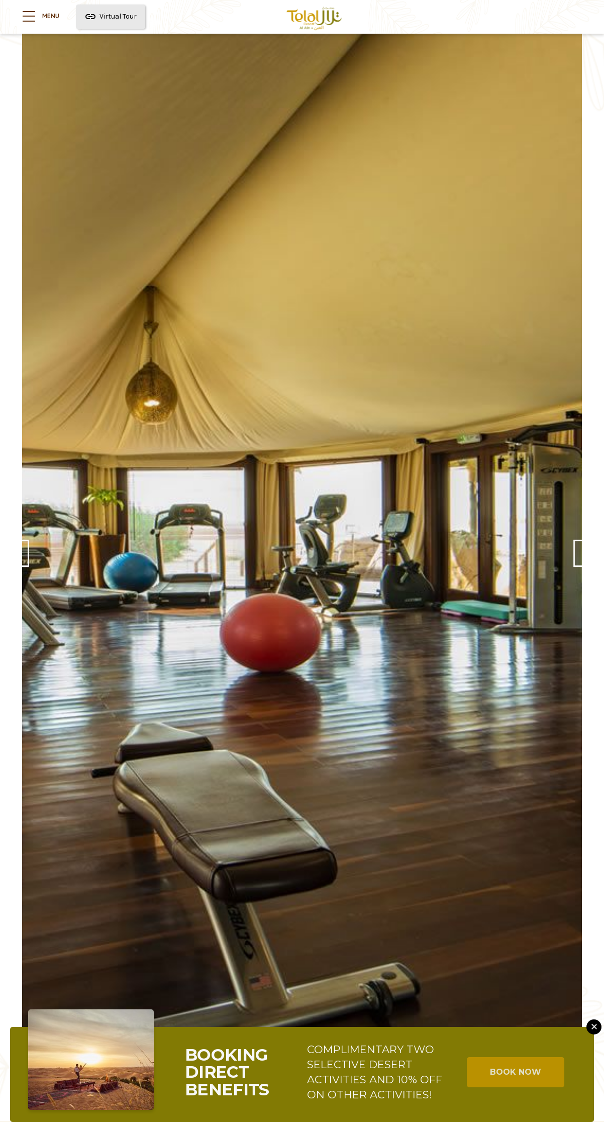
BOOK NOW (515, 1072)
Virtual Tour (111, 18)
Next (579, 560)
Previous (24, 560)
